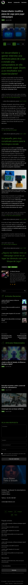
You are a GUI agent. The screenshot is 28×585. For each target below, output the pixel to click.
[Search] (25, 291)
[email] (14, 566)
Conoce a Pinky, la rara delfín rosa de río (10, 307)
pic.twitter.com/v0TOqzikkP (9, 130)
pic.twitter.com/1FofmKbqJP (9, 244)
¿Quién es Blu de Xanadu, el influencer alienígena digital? (10, 301)
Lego (9, 267)
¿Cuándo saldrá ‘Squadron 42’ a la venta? (10, 313)
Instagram (20, 511)
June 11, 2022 (22, 219)
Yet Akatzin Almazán (15, 271)
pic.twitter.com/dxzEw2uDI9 (13, 215)
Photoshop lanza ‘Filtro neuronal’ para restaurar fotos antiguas (6, 337)
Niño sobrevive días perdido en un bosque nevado (11, 319)
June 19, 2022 (22, 101)
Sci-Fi (3, 20)
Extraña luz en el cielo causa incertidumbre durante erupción (22, 337)
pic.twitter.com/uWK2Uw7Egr (12, 97)
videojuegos (14, 267)
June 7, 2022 (23, 134)
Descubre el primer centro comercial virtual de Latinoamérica (13, 387)
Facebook (10, 511)
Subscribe (14, 570)
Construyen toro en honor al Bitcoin (12, 409)
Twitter (15, 515)
